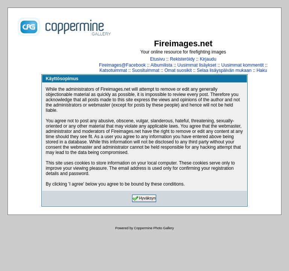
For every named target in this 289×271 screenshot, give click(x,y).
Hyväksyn (143, 198)
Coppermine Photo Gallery (154, 228)
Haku (262, 70)
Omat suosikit (178, 70)
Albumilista (161, 65)
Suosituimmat (146, 70)
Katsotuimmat (113, 70)
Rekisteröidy (182, 59)
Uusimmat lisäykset (196, 65)
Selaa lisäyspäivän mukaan (224, 70)
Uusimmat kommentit (242, 65)
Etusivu (157, 59)
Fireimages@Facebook (122, 65)
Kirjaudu (208, 59)
